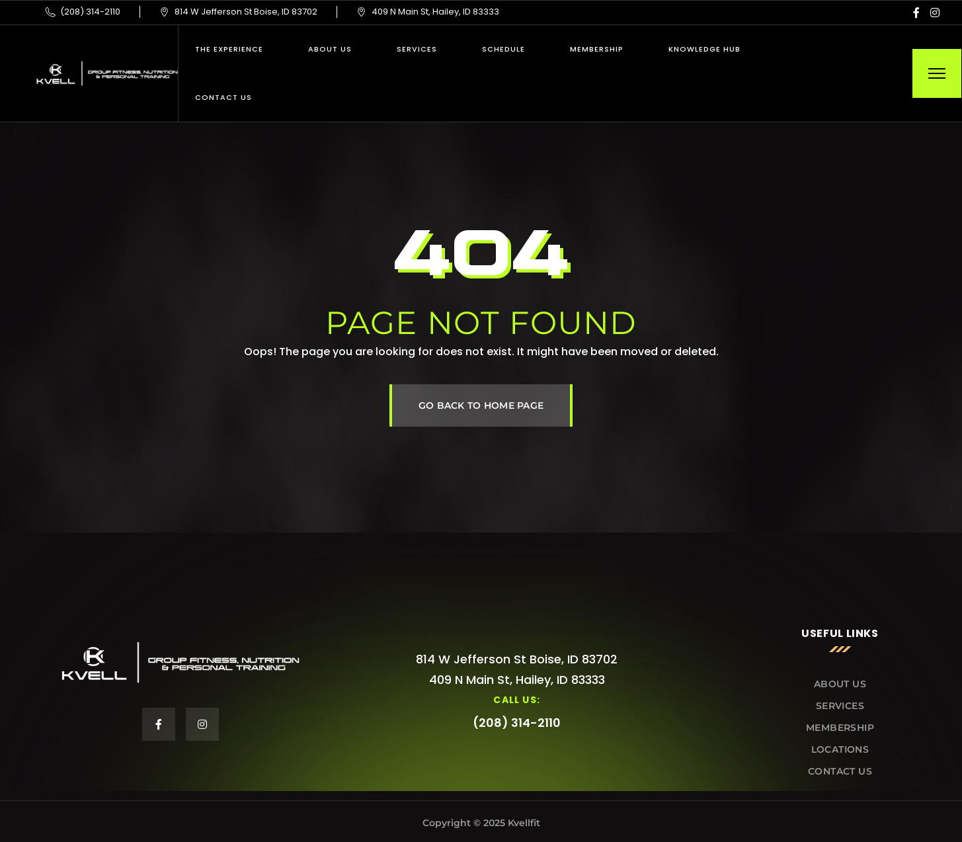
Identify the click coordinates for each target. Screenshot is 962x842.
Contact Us (223, 97)
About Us (330, 49)
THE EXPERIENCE (229, 49)
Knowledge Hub (704, 49)
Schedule (503, 49)
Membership (596, 49)
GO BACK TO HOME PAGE (481, 405)
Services (417, 49)
